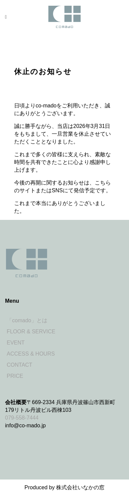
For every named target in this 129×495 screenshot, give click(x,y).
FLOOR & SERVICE (31, 331)
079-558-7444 (22, 418)
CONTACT (19, 365)
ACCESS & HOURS (31, 354)
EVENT (16, 342)
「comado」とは (27, 320)
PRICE (15, 376)
